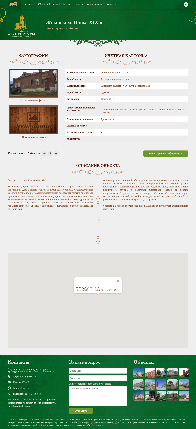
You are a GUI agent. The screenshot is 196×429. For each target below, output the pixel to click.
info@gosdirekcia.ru (19, 406)
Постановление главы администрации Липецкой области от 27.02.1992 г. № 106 (144, 111)
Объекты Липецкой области (54, 4)
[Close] (118, 281)
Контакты (111, 4)
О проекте (28, 4)
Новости (78, 4)
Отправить (81, 410)
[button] (98, 297)
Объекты (73, 28)
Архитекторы (94, 4)
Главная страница (55, 28)
